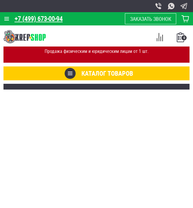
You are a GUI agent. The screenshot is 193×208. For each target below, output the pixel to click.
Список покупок (181, 39)
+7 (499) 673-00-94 (38, 18)
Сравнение (159, 38)
